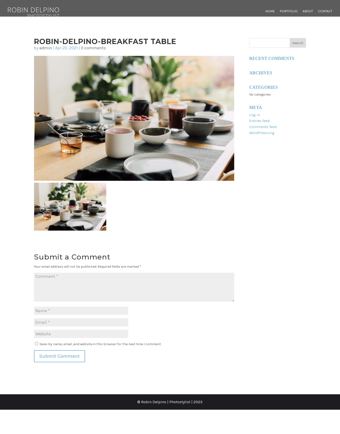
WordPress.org (261, 132)
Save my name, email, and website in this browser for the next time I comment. (100, 344)
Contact (325, 11)
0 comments (93, 48)
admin (45, 48)
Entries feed (259, 120)
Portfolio (289, 11)
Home (270, 11)
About (308, 11)
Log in (254, 114)
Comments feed (263, 126)
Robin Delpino (43, 11)
